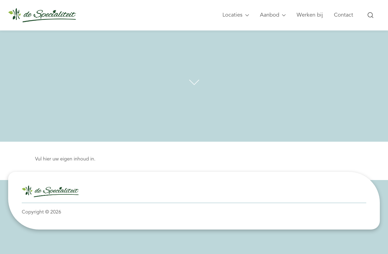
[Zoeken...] (370, 15)
